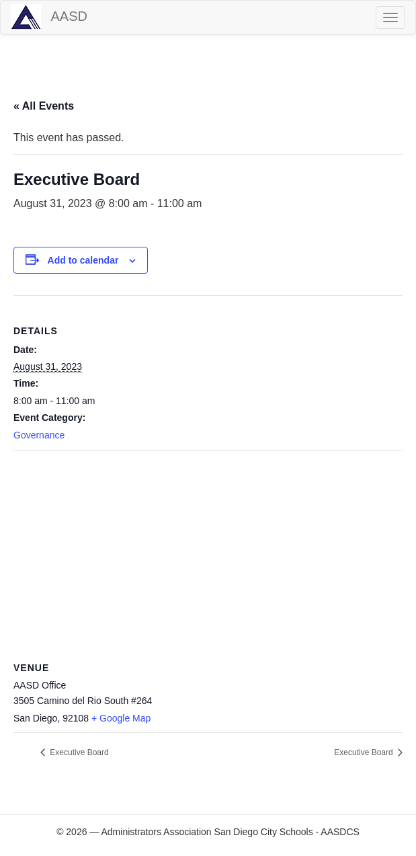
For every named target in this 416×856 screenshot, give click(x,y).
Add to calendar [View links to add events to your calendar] (83, 260)
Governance (39, 435)
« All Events (43, 106)
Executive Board (78, 752)
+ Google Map (121, 718)
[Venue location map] (208, 548)
